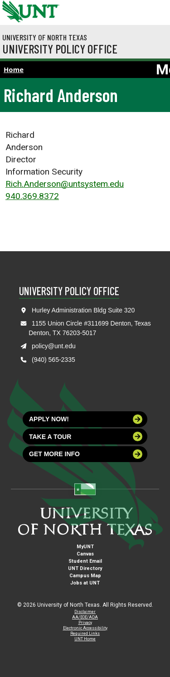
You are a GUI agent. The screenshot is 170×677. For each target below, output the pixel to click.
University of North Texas (44, 37)
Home (14, 69)
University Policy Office (59, 48)
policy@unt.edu (54, 346)
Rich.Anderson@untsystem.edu (64, 184)
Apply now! (85, 419)
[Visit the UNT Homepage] (45, 8)
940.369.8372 (32, 196)
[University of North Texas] (11, 10)
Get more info (85, 454)
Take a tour (85, 436)
